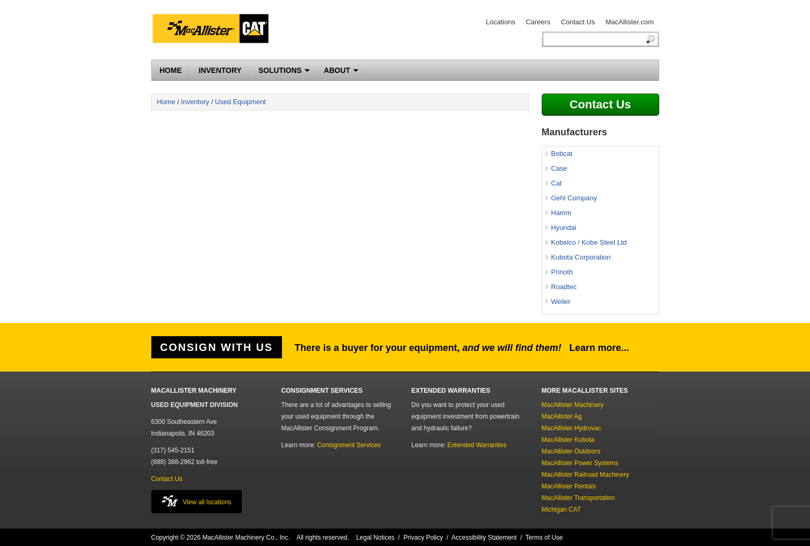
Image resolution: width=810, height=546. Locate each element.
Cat (556, 183)
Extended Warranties (477, 445)
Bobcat (561, 154)
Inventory (195, 102)
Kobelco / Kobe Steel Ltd (589, 242)
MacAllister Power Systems (580, 463)
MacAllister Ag (562, 416)
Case (559, 168)
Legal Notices (375, 537)
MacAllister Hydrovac (572, 428)
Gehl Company (574, 198)
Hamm (561, 213)
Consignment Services (349, 445)
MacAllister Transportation (578, 498)
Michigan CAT (561, 509)
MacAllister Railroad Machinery (585, 474)
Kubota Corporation (581, 257)
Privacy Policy (423, 537)
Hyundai (564, 228)
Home (166, 102)
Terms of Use (544, 537)
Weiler (561, 302)
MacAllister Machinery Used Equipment (214, 30)
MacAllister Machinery (573, 405)
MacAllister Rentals (569, 486)
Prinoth (562, 272)
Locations (500, 22)
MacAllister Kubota (568, 439)
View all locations (197, 500)
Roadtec (564, 287)
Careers (538, 22)
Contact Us (578, 22)
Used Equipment (240, 102)
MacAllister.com (629, 22)
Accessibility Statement (483, 537)
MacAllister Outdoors (571, 451)
